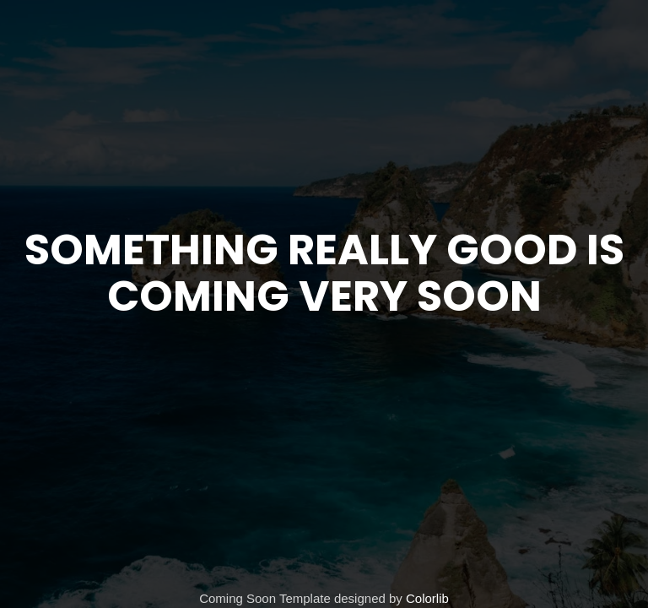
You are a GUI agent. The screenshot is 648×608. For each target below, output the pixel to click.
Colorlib (427, 598)
